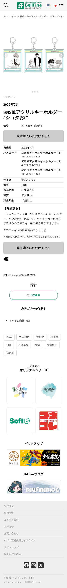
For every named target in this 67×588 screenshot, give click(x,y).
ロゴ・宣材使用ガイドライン (19, 540)
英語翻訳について (33, 582)
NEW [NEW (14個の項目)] (9, 337)
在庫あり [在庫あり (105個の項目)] (23, 345)
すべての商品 (16, 320)
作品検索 (33, 295)
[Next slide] (61, 55)
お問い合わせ (11, 533)
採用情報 (9, 513)
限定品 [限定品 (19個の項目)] (10, 353)
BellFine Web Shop (13, 554)
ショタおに (9, 96)
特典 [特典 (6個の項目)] (37, 345)
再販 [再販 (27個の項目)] (9, 345)
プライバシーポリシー (13, 582)
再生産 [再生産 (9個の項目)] (54, 337)
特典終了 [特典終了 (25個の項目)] (52, 345)
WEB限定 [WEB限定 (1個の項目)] (24, 337)
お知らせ (9, 526)
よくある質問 (11, 519)
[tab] (30, 92)
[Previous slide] (5, 55)
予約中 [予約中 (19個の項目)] (40, 337)
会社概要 (9, 506)
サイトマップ (11, 547)
